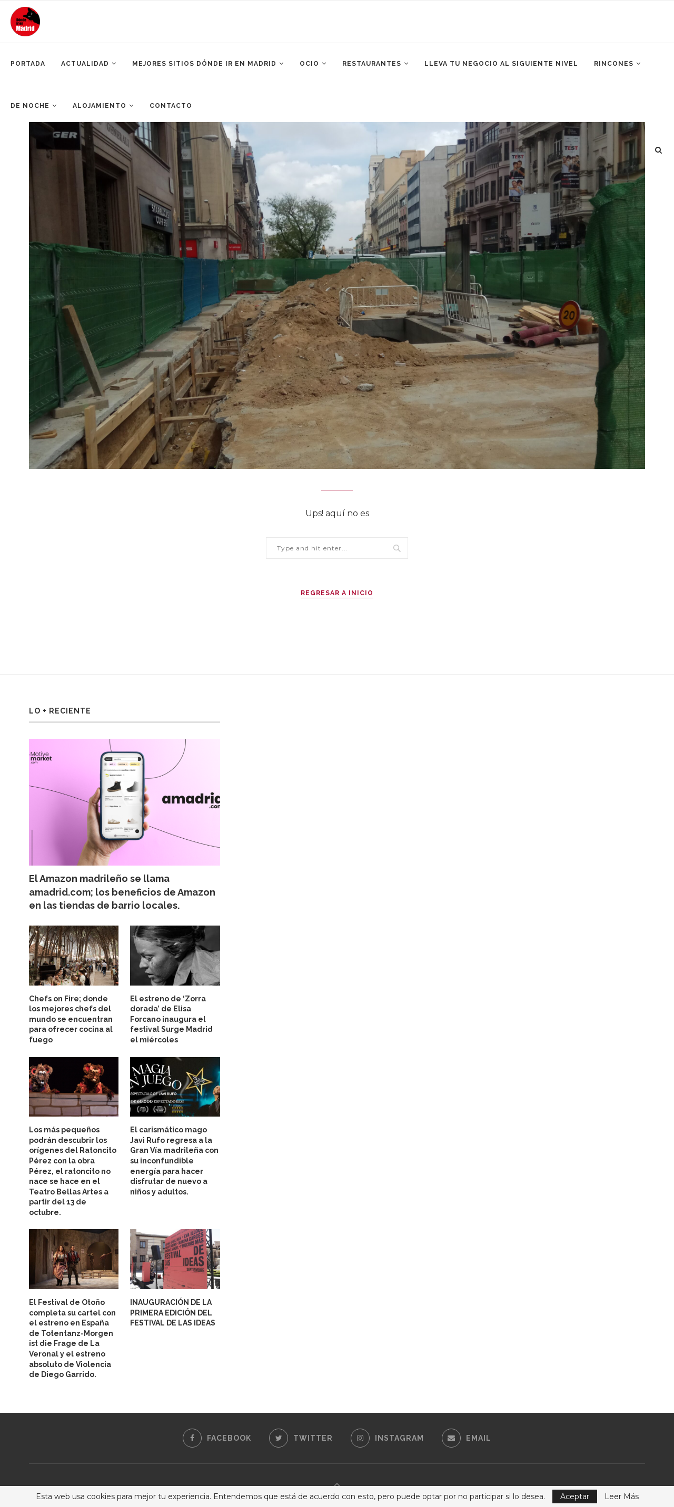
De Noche (30, 105)
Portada (28, 63)
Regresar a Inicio (337, 593)
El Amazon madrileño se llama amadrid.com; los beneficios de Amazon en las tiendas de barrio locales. (122, 891)
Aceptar (574, 1496)
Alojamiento (99, 105)
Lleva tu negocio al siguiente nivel (501, 63)
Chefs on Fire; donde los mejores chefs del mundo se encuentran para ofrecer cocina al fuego (71, 1019)
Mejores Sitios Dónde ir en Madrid (204, 63)
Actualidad (85, 63)
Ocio (309, 63)
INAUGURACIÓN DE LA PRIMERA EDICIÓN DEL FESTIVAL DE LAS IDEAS (172, 1312)
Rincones (613, 63)
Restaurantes (371, 63)
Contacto (171, 105)
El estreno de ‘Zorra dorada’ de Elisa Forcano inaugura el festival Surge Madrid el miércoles (171, 1019)
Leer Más (621, 1496)
